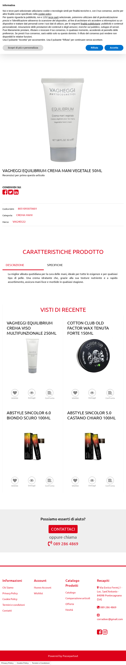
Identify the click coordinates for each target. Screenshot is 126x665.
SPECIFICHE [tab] (55, 265)
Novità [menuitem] (69, 609)
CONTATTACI (63, 529)
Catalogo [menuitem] (70, 592)
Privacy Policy (7, 663)
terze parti (53, 17)
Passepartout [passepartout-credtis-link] (70, 655)
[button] (63, 119)
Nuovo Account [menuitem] (42, 587)
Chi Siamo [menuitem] (7, 587)
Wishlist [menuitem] (38, 593)
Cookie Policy (23, 663)
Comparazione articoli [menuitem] (77, 598)
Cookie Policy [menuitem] (9, 599)
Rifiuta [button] (94, 47)
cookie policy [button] (44, 14)
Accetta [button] (114, 47)
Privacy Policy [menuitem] (10, 593)
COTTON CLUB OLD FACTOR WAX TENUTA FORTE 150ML (88, 328)
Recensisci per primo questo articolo (23, 175)
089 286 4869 (63, 543)
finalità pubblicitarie (90, 23)
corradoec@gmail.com (110, 619)
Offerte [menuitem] (69, 603)
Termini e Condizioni (41, 663)
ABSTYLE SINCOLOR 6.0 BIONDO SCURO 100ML (29, 415)
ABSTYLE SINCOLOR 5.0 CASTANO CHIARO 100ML (91, 415)
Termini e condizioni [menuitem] (13, 604)
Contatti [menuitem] (7, 610)
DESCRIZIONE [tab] (15, 265)
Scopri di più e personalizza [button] (23, 47)
